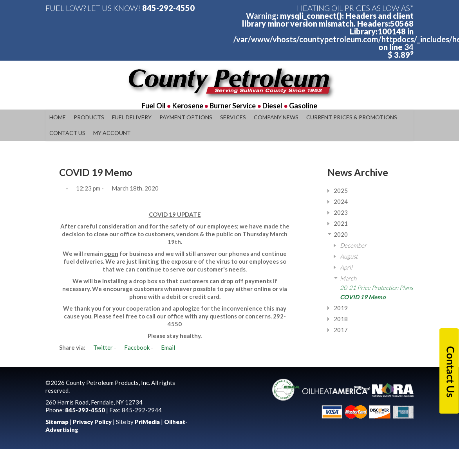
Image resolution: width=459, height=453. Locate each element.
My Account (112, 132)
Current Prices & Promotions (351, 117)
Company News (276, 117)
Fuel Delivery (132, 117)
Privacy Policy (92, 421)
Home (57, 117)
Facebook (133, 347)
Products (89, 117)
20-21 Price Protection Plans (376, 287)
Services (233, 117)
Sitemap (57, 421)
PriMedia (147, 421)
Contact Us (67, 132)
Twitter (100, 347)
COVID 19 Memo (363, 296)
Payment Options (185, 117)
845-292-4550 (168, 8)
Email (164, 347)
